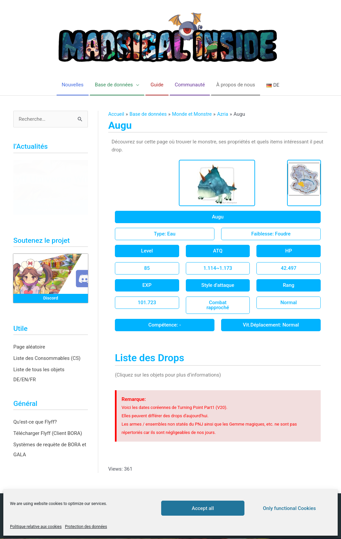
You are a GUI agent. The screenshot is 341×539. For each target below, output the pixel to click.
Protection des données (86, 526)
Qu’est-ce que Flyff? (35, 422)
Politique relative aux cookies (36, 526)
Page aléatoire (29, 347)
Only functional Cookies (289, 508)
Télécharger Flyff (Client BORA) (47, 434)
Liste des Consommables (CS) (47, 359)
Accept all (203, 508)
